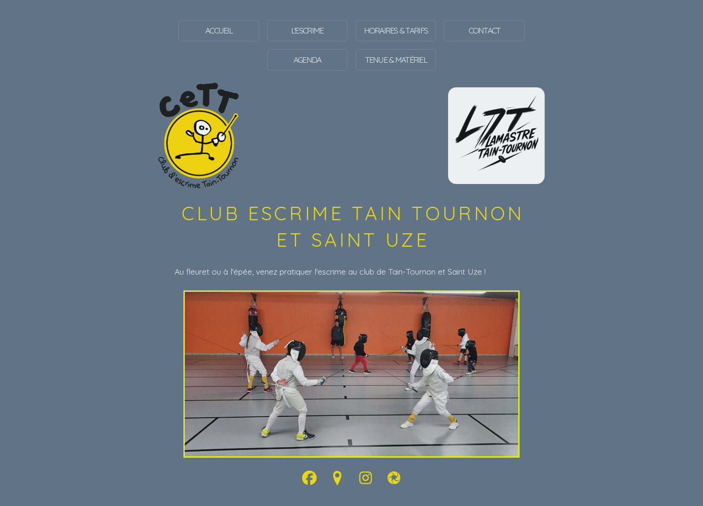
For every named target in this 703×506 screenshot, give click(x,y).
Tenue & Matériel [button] (396, 60)
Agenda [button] (307, 60)
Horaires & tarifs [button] (396, 30)
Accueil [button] (218, 30)
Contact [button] (485, 30)
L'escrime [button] (307, 30)
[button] (309, 478)
